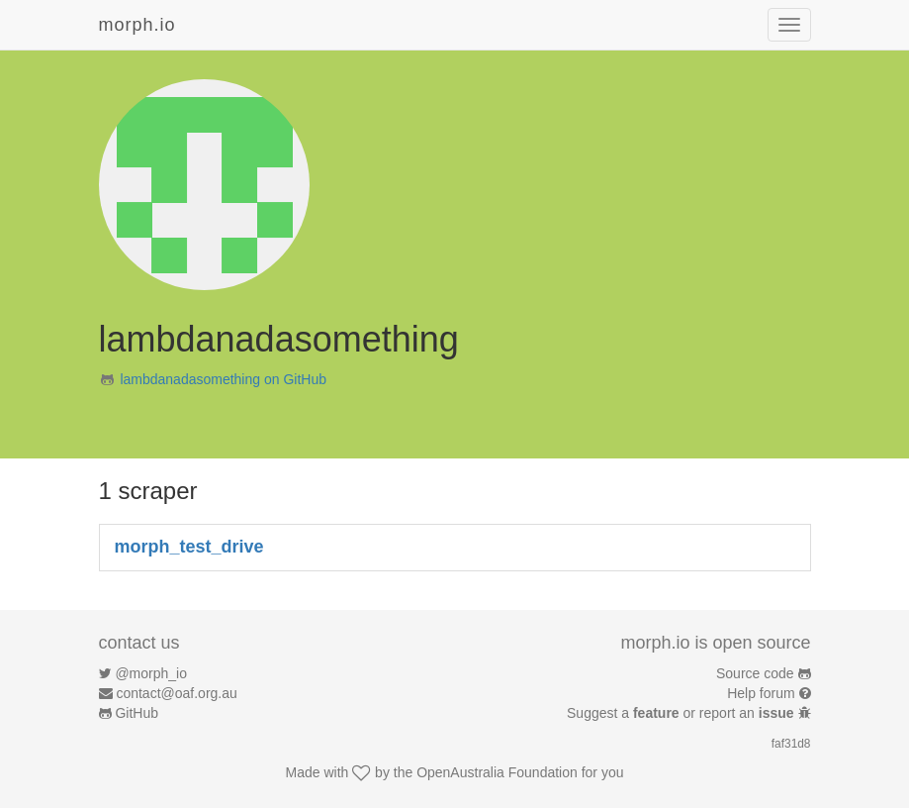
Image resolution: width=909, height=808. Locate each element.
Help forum (760, 693)
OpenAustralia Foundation (497, 772)
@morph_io (151, 673)
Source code (755, 673)
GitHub (136, 713)
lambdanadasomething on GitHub (223, 379)
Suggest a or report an (682, 713)
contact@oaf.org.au (176, 693)
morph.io (137, 25)
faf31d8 (791, 744)
